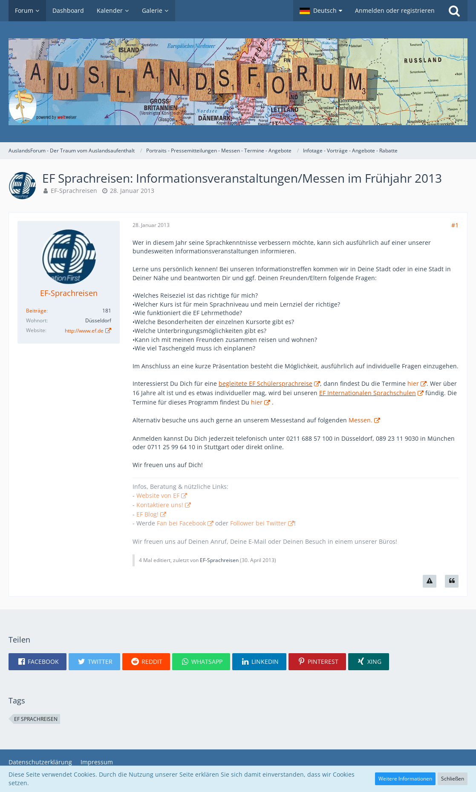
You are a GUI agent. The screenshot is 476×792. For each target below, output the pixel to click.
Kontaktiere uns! (159, 505)
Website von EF (157, 495)
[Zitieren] (452, 581)
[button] (321, 10)
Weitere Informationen (405, 778)
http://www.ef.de (84, 330)
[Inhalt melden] (429, 581)
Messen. (360, 420)
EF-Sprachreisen (74, 191)
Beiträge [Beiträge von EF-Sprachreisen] (36, 310)
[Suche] (454, 10)
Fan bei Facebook (181, 523)
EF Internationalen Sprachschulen (367, 393)
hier (413, 383)
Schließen (452, 778)
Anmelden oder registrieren (395, 10)
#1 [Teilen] (455, 225)
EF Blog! (147, 514)
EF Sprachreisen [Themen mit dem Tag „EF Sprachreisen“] (36, 719)
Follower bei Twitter (258, 523)
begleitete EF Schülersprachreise (265, 383)
